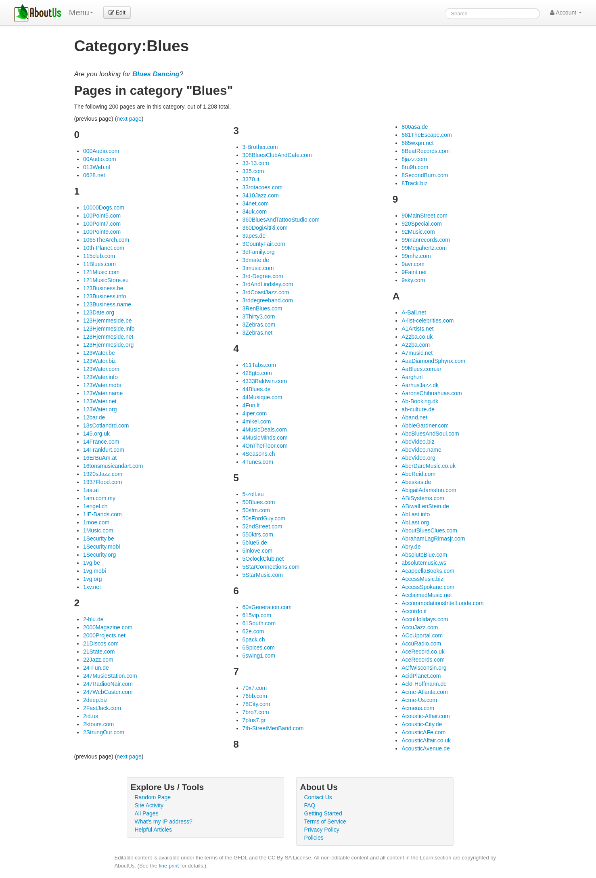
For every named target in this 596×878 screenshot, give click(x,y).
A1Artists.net (417, 328)
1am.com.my (99, 498)
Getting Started (323, 813)
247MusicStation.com (110, 676)
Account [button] (566, 12)
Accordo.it (414, 611)
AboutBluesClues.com (429, 530)
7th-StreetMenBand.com (273, 728)
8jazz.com (414, 159)
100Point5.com (102, 215)
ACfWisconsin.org (424, 667)
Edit (117, 12)
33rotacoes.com (263, 187)
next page (129, 118)
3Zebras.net (258, 332)
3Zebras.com (259, 324)
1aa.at (91, 490)
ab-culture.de (418, 409)
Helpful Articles (153, 829)
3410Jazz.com (261, 195)
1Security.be (98, 538)
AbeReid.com (418, 474)
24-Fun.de (96, 667)
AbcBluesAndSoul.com (430, 433)
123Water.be (99, 353)
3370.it (251, 179)
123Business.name (107, 304)
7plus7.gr (254, 720)
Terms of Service (325, 821)
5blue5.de (255, 542)
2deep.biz (95, 700)
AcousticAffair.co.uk (426, 740)
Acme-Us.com (419, 700)
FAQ (310, 805)
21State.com (99, 651)
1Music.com (98, 530)
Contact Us (318, 797)
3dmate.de (256, 260)
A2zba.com (416, 345)
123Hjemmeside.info (109, 328)
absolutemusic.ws (424, 562)
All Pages (147, 813)
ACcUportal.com (422, 635)
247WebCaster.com (108, 692)
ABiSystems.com (423, 498)
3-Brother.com (260, 147)
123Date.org (98, 312)
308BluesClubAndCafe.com (277, 155)
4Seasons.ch (259, 454)
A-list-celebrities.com (428, 320)
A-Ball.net (414, 312)
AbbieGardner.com (425, 425)
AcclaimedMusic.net (427, 595)
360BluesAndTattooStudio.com (281, 219)
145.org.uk (96, 433)
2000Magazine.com (107, 627)
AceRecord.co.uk (423, 651)
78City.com (256, 704)
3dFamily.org (259, 252)
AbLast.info (416, 514)
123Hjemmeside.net (108, 336)
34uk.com (255, 211)
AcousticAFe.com (423, 732)
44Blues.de (257, 389)
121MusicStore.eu (106, 280)
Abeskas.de (416, 482)
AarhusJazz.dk (420, 385)
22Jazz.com (98, 659)
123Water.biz (99, 361)
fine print (169, 866)
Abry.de (411, 546)
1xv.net (92, 587)
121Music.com (101, 272)
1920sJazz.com (102, 474)
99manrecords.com (426, 240)
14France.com (101, 441)
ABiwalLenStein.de (425, 506)
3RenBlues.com (262, 308)
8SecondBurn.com (425, 175)
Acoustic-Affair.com (426, 716)
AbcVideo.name (421, 449)
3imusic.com (258, 268)
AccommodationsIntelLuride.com (442, 603)
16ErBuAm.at (100, 458)
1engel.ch (95, 506)
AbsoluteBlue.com (424, 554)
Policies (314, 837)
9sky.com (413, 280)
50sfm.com (256, 510)
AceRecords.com (423, 659)
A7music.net (417, 353)
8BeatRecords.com (426, 151)
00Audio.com (99, 159)
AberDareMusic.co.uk (429, 466)
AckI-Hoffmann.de (424, 684)
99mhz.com (416, 256)
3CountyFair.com (264, 244)
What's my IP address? (163, 821)
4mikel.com (257, 421)
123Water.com (101, 369)
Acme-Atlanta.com (425, 692)
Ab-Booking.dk (420, 401)
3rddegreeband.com (268, 300)
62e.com (253, 631)
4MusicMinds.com (265, 437)
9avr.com (413, 264)
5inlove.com (258, 550)
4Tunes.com (258, 462)
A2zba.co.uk (417, 336)
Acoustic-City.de (422, 724)
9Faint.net (414, 272)
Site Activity (149, 805)
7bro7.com (256, 712)
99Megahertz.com (424, 248)
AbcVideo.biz (418, 441)
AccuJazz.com (420, 627)
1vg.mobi (94, 571)
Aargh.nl (412, 377)
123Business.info (104, 296)
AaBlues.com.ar (421, 369)
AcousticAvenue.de (426, 748)
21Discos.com (101, 643)
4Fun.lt (251, 405)
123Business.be (103, 288)
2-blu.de (93, 619)
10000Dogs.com (103, 207)
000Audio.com (101, 151)
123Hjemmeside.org (108, 345)
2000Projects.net (104, 635)
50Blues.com (259, 502)
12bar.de (94, 417)
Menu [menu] (81, 12)
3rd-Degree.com (263, 276)
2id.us (90, 716)
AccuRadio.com (421, 643)
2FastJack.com (102, 708)
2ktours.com (98, 724)
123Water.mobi (102, 385)
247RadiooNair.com (108, 684)
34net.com (256, 203)
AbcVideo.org (418, 458)
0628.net (94, 175)
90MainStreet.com (425, 215)
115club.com (99, 256)
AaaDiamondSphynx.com (433, 361)
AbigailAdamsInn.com (429, 490)
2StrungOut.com (103, 732)
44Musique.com (262, 397)
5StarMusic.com (263, 575)
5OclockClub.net (263, 558)
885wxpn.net (417, 143)
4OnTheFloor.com (265, 445)
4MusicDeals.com (265, 429)
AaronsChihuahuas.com (432, 393)
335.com (253, 171)
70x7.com (255, 688)
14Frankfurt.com (103, 449)
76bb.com (255, 696)
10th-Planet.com (103, 248)
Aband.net (414, 417)
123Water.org (100, 409)
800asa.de (415, 127)
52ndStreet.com (262, 526)
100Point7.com (102, 223)
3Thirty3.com (259, 316)
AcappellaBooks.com (428, 571)
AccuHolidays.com (425, 619)
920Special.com (422, 223)
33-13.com (256, 163)
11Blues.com (99, 264)
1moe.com (96, 522)
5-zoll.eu (253, 494)
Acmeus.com (418, 708)
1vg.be (91, 562)
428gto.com (257, 373)
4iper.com (255, 413)
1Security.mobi (101, 546)
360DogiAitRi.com (265, 227)
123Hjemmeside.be (107, 320)
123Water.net (100, 401)
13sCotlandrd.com (106, 425)
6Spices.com (259, 647)
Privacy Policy (321, 829)
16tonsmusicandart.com (113, 466)
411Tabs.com (259, 365)
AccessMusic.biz (422, 579)
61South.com (259, 623)
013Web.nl (96, 167)
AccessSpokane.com (428, 587)
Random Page (153, 797)
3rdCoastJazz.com (266, 292)
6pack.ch (254, 639)
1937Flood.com (102, 482)
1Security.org (99, 554)
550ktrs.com (258, 534)
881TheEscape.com (427, 135)
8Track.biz (414, 183)
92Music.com (418, 231)
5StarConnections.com (271, 567)
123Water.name (103, 393)
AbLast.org (415, 522)
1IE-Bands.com (102, 514)
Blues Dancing (156, 74)
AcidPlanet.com (421, 676)
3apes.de (254, 236)
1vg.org (92, 579)
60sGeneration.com (267, 607)
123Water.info (100, 377)
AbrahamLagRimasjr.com (433, 538)
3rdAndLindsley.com (268, 284)
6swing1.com (259, 655)
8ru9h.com (415, 167)
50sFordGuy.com (264, 518)
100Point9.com (102, 231)
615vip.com (257, 615)
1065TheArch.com (106, 240)
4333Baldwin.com (265, 381)
